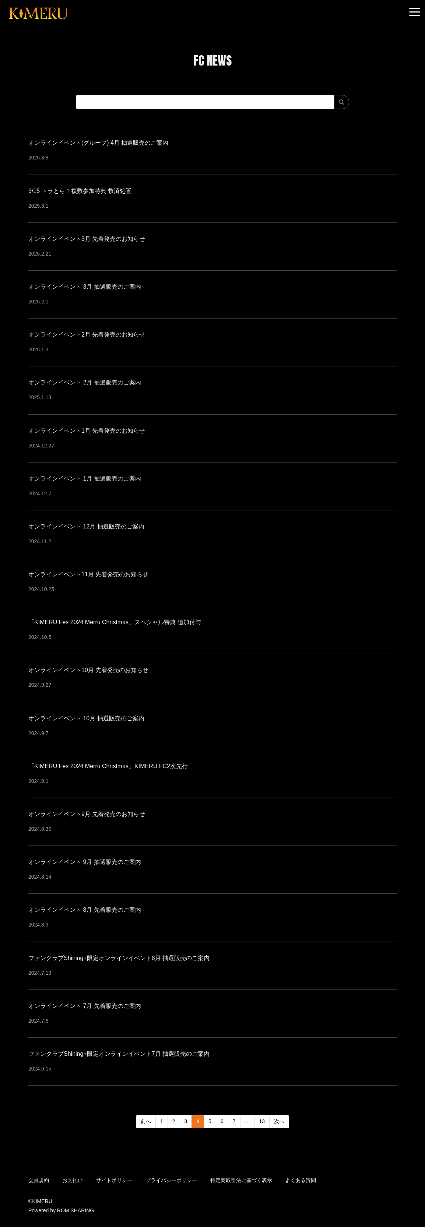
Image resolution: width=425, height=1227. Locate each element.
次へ (279, 1121)
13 (262, 1121)
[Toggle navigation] (414, 12)
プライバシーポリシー (171, 1180)
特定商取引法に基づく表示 (241, 1180)
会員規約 (38, 1180)
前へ (146, 1121)
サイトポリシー (114, 1180)
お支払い (72, 1180)
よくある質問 (300, 1180)
